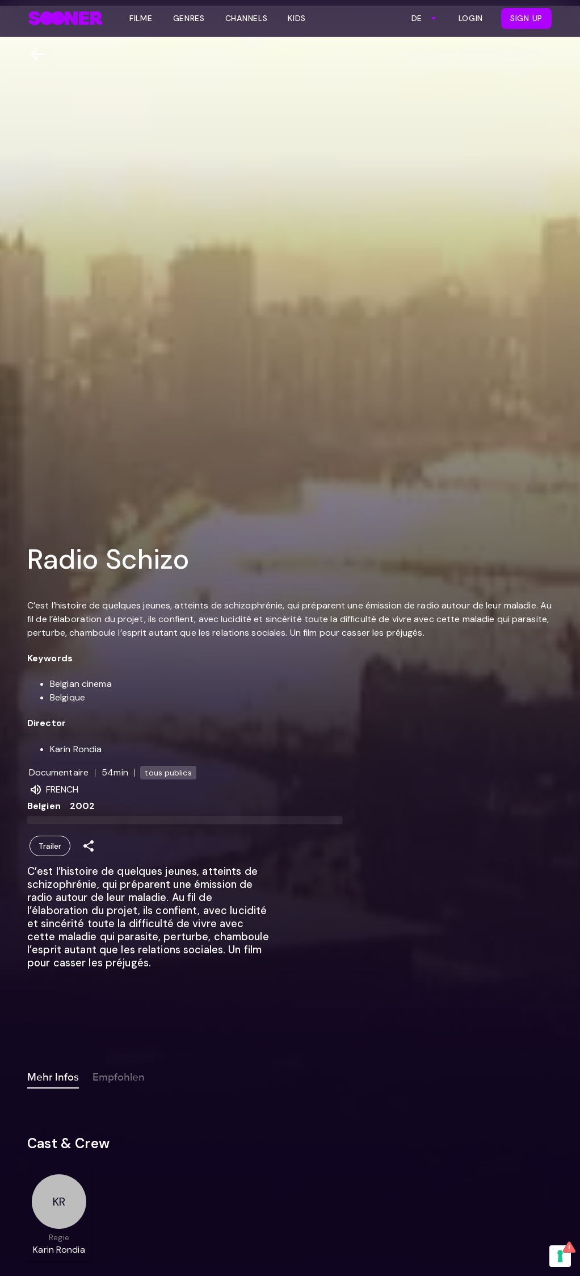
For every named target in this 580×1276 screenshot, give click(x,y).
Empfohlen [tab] (119, 1075)
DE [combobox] (416, 18)
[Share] (88, 846)
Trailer (50, 846)
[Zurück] (33, 54)
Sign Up (526, 18)
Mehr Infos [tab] (53, 1075)
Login (471, 18)
